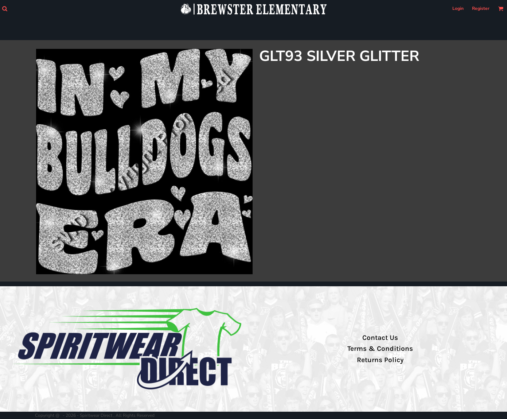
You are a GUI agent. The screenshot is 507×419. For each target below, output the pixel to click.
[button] (4, 8)
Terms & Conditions (380, 349)
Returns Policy (380, 360)
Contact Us (380, 338)
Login (458, 8)
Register (481, 8)
